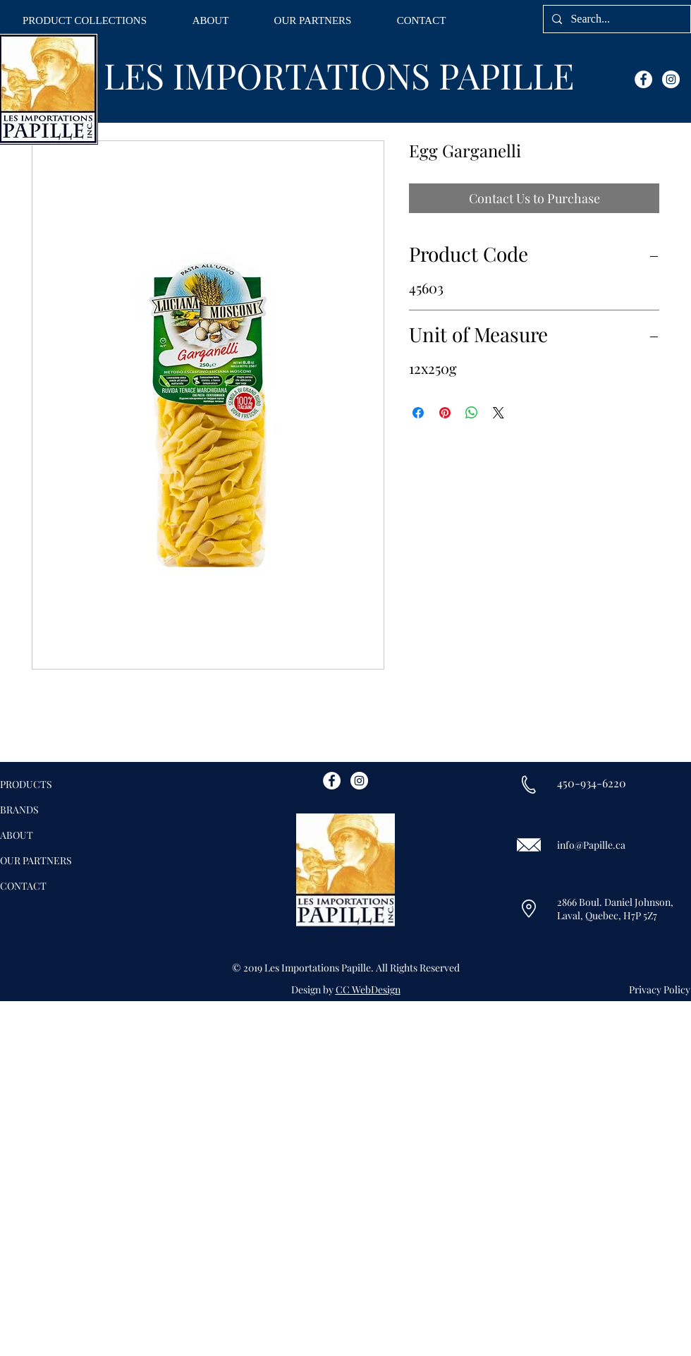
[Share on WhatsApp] (471, 412)
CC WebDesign (368, 989)
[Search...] (615, 19)
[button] (84, 20)
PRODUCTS (26, 784)
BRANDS (19, 809)
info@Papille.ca (591, 845)
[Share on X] (498, 412)
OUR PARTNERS (36, 860)
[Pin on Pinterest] (444, 412)
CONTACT (23, 885)
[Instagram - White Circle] (671, 79)
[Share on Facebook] (418, 412)
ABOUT (16, 835)
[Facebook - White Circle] (643, 79)
